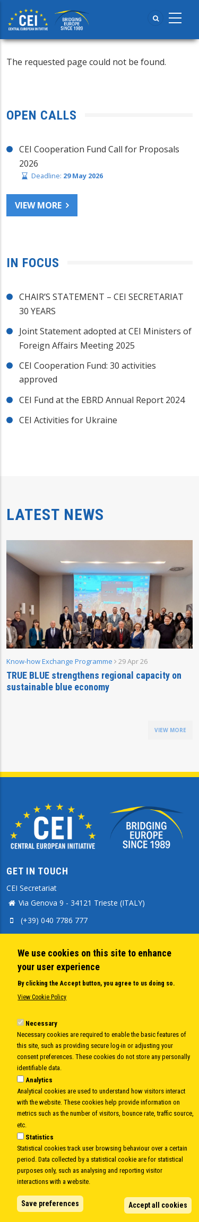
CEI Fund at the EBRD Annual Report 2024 (102, 400)
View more (38, 205)
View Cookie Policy (42, 997)
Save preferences (50, 1203)
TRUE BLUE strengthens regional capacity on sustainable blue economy (93, 681)
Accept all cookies (157, 1205)
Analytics (39, 1080)
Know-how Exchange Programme (59, 661)
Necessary (41, 1023)
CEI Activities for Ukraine (68, 420)
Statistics (39, 1137)
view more (170, 730)
